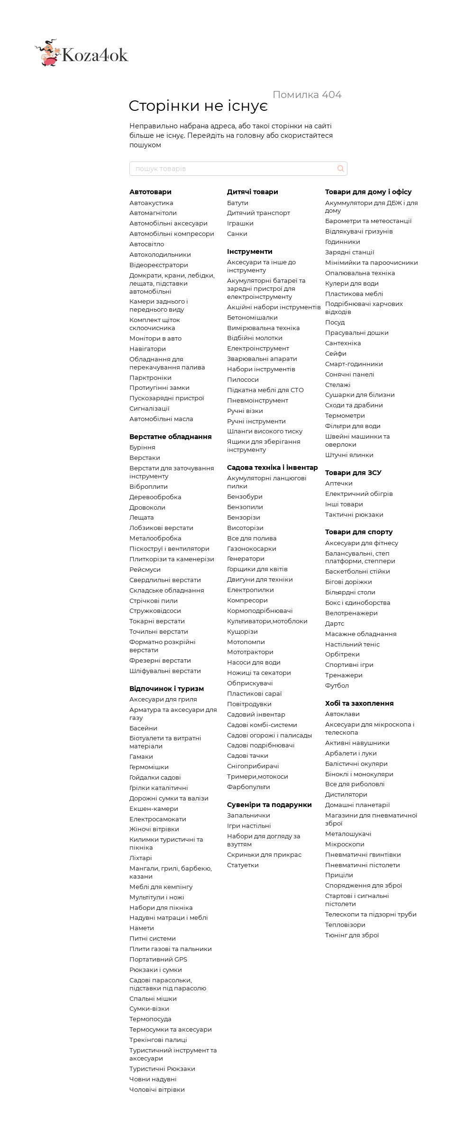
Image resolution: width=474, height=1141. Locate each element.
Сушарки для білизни (360, 394)
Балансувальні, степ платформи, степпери (360, 557)
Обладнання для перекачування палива (167, 363)
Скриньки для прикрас (264, 854)
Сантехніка (343, 343)
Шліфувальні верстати (165, 670)
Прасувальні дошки (357, 332)
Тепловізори (345, 924)
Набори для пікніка (161, 907)
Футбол (337, 685)
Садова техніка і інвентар (272, 467)
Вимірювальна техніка (263, 328)
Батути (237, 203)
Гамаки (141, 756)
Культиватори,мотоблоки (267, 621)
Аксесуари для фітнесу (361, 543)
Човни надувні (153, 1079)
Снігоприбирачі (253, 766)
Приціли (339, 875)
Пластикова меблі (354, 293)
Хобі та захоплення (359, 703)
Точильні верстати (158, 631)
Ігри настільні (249, 825)
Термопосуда (150, 1019)
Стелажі (338, 384)
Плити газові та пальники (170, 948)
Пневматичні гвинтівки (363, 854)
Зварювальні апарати (262, 358)
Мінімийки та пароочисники (371, 262)
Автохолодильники (160, 254)
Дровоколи (147, 507)
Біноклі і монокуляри (359, 774)
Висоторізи (245, 527)
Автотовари (150, 192)
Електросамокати (157, 819)
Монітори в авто (155, 338)
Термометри (345, 415)
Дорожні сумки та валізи (169, 798)
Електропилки (250, 589)
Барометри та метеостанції (368, 221)
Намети (141, 928)
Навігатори (147, 348)
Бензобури (245, 496)
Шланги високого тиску (264, 431)
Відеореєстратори (158, 265)
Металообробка (155, 538)
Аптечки (339, 483)
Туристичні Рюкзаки (162, 1068)
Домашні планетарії (357, 805)
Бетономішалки (252, 317)
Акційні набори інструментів (274, 307)
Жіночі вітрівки (154, 829)
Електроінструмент (258, 348)
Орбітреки (342, 654)
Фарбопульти (248, 787)
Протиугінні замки (159, 387)
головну (250, 135)
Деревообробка (155, 497)
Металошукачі (348, 833)
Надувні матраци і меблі (168, 917)
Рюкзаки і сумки (155, 969)
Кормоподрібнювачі (260, 610)
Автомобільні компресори (171, 233)
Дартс (334, 623)
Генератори (245, 558)
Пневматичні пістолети (362, 865)
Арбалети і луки (351, 753)
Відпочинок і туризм (166, 688)
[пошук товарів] (339, 169)
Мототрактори (250, 652)
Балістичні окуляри (356, 763)
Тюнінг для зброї (352, 935)
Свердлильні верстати (165, 580)
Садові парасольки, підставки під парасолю (167, 984)
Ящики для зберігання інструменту (264, 445)
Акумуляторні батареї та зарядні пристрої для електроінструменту (266, 288)
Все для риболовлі (355, 784)
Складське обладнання (166, 590)
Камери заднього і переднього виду (158, 305)
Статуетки (243, 865)
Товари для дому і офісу (368, 192)
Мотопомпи (246, 642)
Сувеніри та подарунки (269, 804)
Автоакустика (151, 203)
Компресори (247, 600)
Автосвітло (146, 244)
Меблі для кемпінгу (160, 886)
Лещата (141, 517)
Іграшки (240, 223)
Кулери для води (352, 283)
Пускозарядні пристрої (166, 398)
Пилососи (243, 379)
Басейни (143, 728)
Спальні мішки (153, 998)
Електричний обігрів (359, 493)
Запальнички (248, 815)
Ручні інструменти (256, 421)
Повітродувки (249, 704)
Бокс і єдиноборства (358, 602)
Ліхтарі (140, 858)
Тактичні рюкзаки (354, 514)
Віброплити (148, 486)
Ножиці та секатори (259, 672)
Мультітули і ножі (156, 897)
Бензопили (245, 507)
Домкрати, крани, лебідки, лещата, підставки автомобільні (172, 283)
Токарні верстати (157, 621)
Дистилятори (346, 794)
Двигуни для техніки (260, 579)
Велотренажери (351, 613)
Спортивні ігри (349, 664)
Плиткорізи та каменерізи (171, 559)
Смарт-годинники (354, 364)
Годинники (342, 241)
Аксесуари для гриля (163, 699)
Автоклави (342, 714)
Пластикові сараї (254, 693)
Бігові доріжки (348, 581)
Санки (237, 233)
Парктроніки (150, 377)
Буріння (142, 447)
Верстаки (144, 457)
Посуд (335, 322)
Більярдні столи (350, 592)
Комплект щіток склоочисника (154, 324)
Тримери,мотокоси (257, 776)
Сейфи (335, 353)
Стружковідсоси (155, 610)
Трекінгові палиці (158, 1039)
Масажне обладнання (361, 634)
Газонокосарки (251, 548)
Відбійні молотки (255, 337)
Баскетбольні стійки (357, 571)
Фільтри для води (353, 426)
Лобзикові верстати (161, 527)
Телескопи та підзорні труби (371, 914)
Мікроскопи (345, 844)
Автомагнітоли (153, 212)
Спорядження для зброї (363, 885)
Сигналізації (149, 408)
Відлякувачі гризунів (359, 231)
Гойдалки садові (155, 777)
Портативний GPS (158, 959)
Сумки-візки (149, 1008)
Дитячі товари (252, 192)
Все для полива (252, 538)
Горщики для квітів (257, 569)
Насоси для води (254, 662)
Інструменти (250, 251)
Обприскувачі (250, 683)
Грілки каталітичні (158, 787)
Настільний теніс (352, 644)
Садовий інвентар (256, 714)
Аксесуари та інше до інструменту (261, 266)
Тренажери (344, 675)
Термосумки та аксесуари (170, 1029)
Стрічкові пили (153, 600)
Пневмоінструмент (257, 400)
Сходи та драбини (354, 405)
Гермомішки (149, 767)
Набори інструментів (261, 369)
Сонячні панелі (349, 374)
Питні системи (152, 938)
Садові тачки (247, 755)
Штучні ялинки (349, 454)
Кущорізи (242, 631)
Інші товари (344, 504)
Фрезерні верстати (160, 660)
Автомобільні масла (161, 418)
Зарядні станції (349, 252)
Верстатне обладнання (170, 436)
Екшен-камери (153, 808)
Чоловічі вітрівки (157, 1089)
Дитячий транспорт (258, 212)
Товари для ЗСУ (353, 472)
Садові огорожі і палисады (269, 735)
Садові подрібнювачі (261, 745)
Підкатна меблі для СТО (265, 390)
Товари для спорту (359, 532)
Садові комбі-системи (262, 724)
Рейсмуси (145, 569)
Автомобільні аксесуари (168, 223)
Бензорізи (243, 517)
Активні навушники (357, 742)
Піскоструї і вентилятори (169, 548)
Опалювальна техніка (360, 273)
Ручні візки (245, 410)
